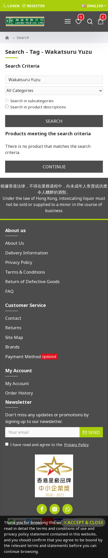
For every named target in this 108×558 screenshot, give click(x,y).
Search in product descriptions (35, 106)
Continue (54, 167)
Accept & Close (85, 522)
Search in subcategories (29, 100)
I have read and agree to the (47, 445)
